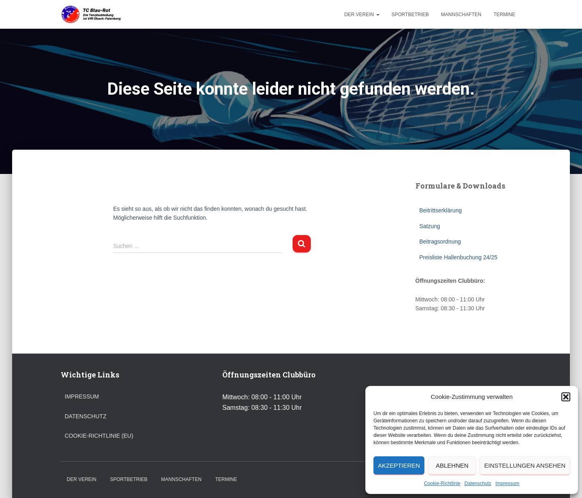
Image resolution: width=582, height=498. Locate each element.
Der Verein (362, 14)
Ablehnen (452, 465)
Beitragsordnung (440, 241)
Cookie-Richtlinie (442, 483)
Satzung (430, 226)
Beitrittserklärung (441, 210)
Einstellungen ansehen (524, 465)
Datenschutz (477, 483)
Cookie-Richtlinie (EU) (99, 435)
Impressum (507, 483)
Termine (504, 14)
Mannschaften (461, 14)
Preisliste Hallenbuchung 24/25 (459, 257)
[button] (566, 397)
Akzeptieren (399, 465)
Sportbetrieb (410, 14)
